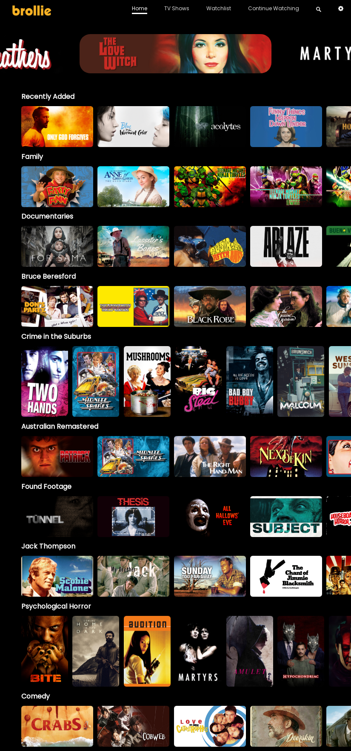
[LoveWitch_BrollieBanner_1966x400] (176, 69)
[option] (57, 126)
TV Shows (176, 8)
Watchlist (218, 8)
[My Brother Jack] (133, 576)
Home (139, 8)
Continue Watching (273, 8)
